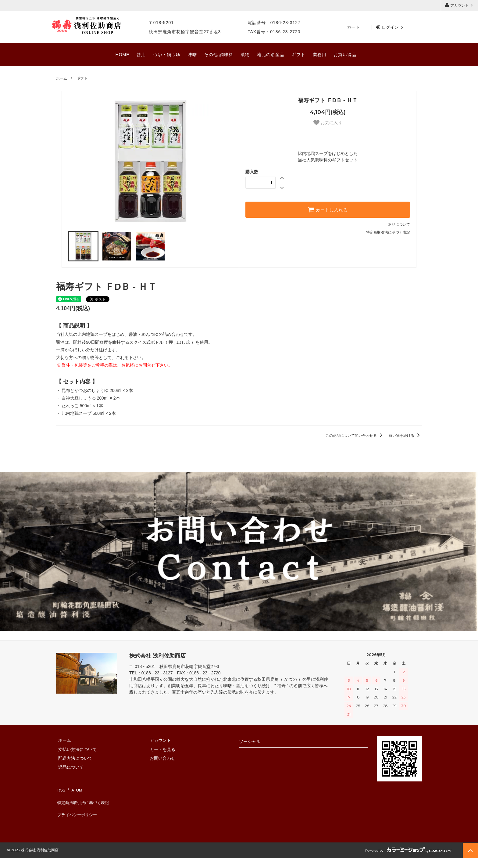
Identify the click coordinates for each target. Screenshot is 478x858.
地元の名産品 (270, 54)
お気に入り (327, 123)
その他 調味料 (218, 54)
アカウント (459, 5)
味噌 (192, 54)
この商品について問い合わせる (355, 435)
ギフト (298, 54)
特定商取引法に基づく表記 (388, 232)
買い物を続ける (405, 435)
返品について (399, 224)
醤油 (141, 54)
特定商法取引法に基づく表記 (84, 797)
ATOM (74, 788)
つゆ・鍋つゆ (166, 54)
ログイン (390, 27)
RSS (60, 788)
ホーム (61, 78)
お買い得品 (345, 54)
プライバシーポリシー (77, 806)
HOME (123, 54)
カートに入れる (328, 209)
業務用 (319, 54)
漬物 (245, 54)
